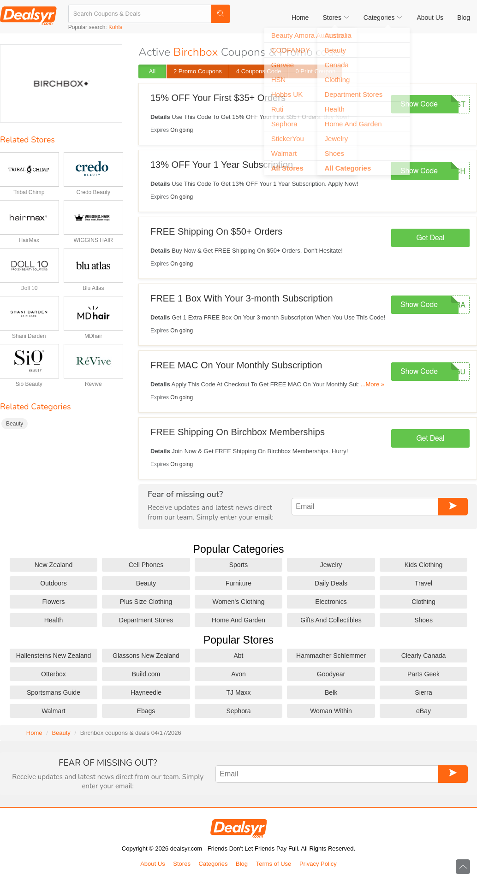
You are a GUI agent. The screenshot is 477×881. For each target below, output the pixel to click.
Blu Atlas (93, 288)
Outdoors (53, 583)
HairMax (28, 240)
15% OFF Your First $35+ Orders (218, 98)
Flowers (53, 601)
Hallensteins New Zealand (53, 655)
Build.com (146, 674)
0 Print (315, 71)
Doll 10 (28, 288)
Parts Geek (423, 674)
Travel (423, 583)
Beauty (14, 423)
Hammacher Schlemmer (331, 655)
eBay (423, 711)
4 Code (258, 71)
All (152, 71)
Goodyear (331, 674)
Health (53, 620)
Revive (93, 384)
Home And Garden (238, 620)
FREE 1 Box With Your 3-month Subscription (241, 298)
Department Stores (146, 620)
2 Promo (197, 71)
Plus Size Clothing (146, 601)
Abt (238, 655)
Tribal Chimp (29, 192)
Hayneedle (146, 692)
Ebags (146, 711)
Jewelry (331, 564)
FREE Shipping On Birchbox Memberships (237, 432)
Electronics (330, 601)
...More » (372, 384)
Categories (213, 863)
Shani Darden (29, 336)
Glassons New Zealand (146, 655)
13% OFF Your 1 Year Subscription (221, 165)
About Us (430, 17)
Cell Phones (146, 564)
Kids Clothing (424, 564)
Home (300, 17)
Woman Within (331, 711)
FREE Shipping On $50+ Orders (216, 231)
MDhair (93, 336)
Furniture (238, 583)
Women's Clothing (239, 601)
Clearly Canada (423, 655)
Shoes (423, 620)
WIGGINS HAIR (93, 240)
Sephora (239, 711)
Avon (238, 674)
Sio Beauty (29, 384)
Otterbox (53, 674)
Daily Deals (331, 583)
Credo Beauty (93, 192)
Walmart (54, 711)
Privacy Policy (318, 863)
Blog (463, 17)
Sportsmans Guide (53, 692)
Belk (331, 692)
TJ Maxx (239, 692)
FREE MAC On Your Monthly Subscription (236, 365)
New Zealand (54, 564)
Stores (182, 863)
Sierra (423, 692)
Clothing (423, 601)
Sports (238, 564)
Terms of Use (274, 863)
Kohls (115, 27)
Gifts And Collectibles (330, 620)
